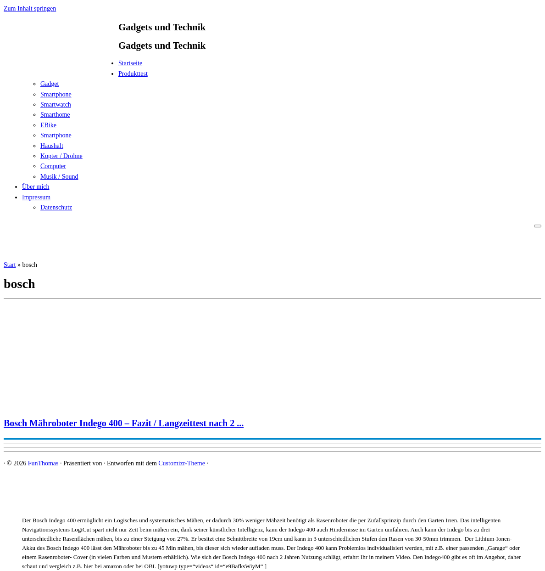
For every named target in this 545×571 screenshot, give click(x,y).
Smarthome (55, 114)
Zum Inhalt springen (30, 8)
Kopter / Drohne (61, 156)
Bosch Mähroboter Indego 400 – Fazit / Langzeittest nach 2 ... (124, 423)
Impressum (36, 197)
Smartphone (56, 94)
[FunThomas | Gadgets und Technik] (61, 65)
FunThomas (43, 463)
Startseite (130, 63)
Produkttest (133, 73)
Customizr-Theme (181, 463)
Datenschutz (56, 207)
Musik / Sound (59, 176)
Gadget (49, 83)
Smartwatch (55, 104)
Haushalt (51, 145)
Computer (53, 166)
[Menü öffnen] (537, 226)
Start (10, 264)
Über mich (35, 186)
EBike (48, 125)
